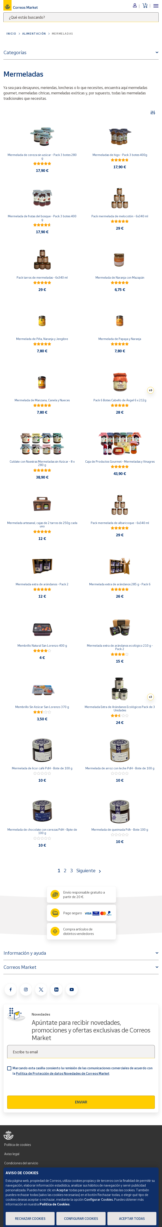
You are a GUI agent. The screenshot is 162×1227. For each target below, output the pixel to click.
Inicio (11, 33)
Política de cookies (17, 1145)
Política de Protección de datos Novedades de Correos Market (62, 1073)
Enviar (81, 1102)
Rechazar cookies (30, 1218)
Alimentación (34, 33)
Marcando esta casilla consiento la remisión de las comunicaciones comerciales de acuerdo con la (83, 1070)
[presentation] (41, 1087)
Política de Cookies (55, 1204)
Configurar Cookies (81, 1218)
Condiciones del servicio (21, 1163)
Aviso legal (11, 1154)
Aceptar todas (132, 1218)
